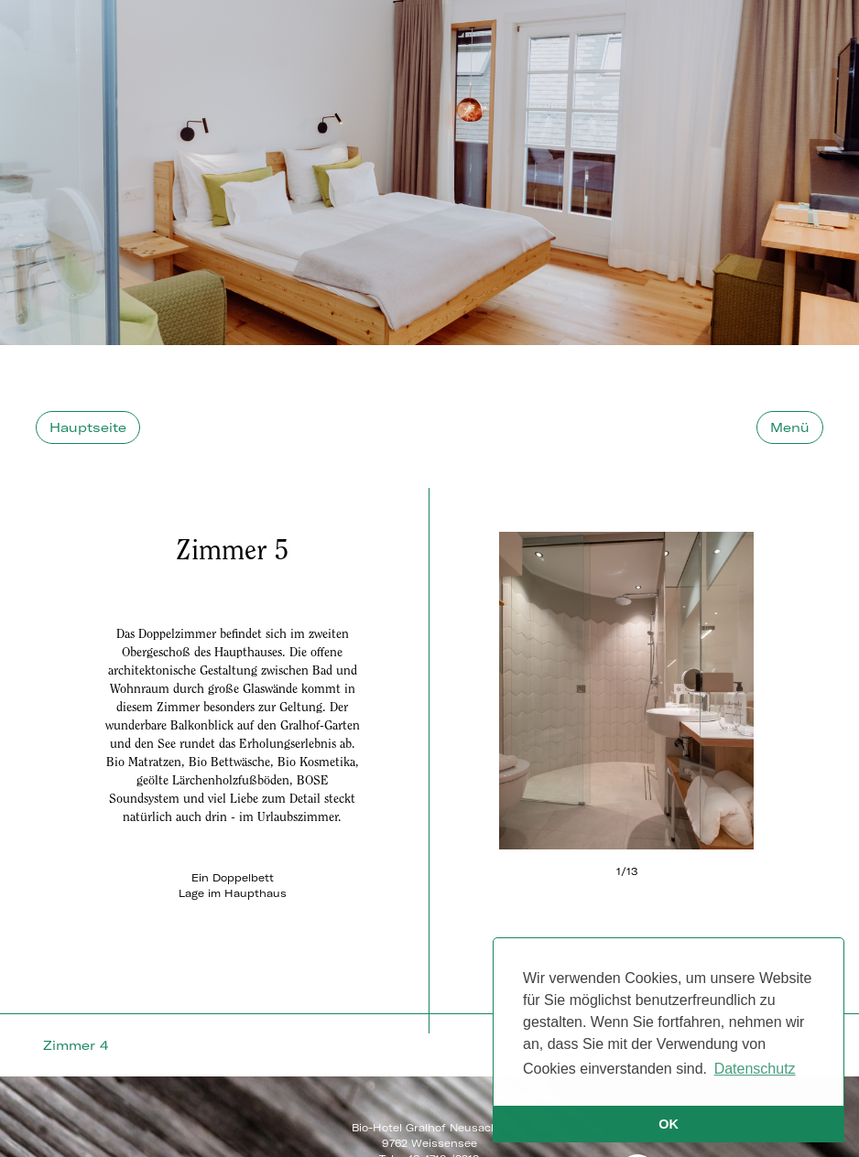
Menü (790, 418)
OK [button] (668, 1124)
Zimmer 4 (75, 1036)
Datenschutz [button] (755, 1068)
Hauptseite (87, 418)
